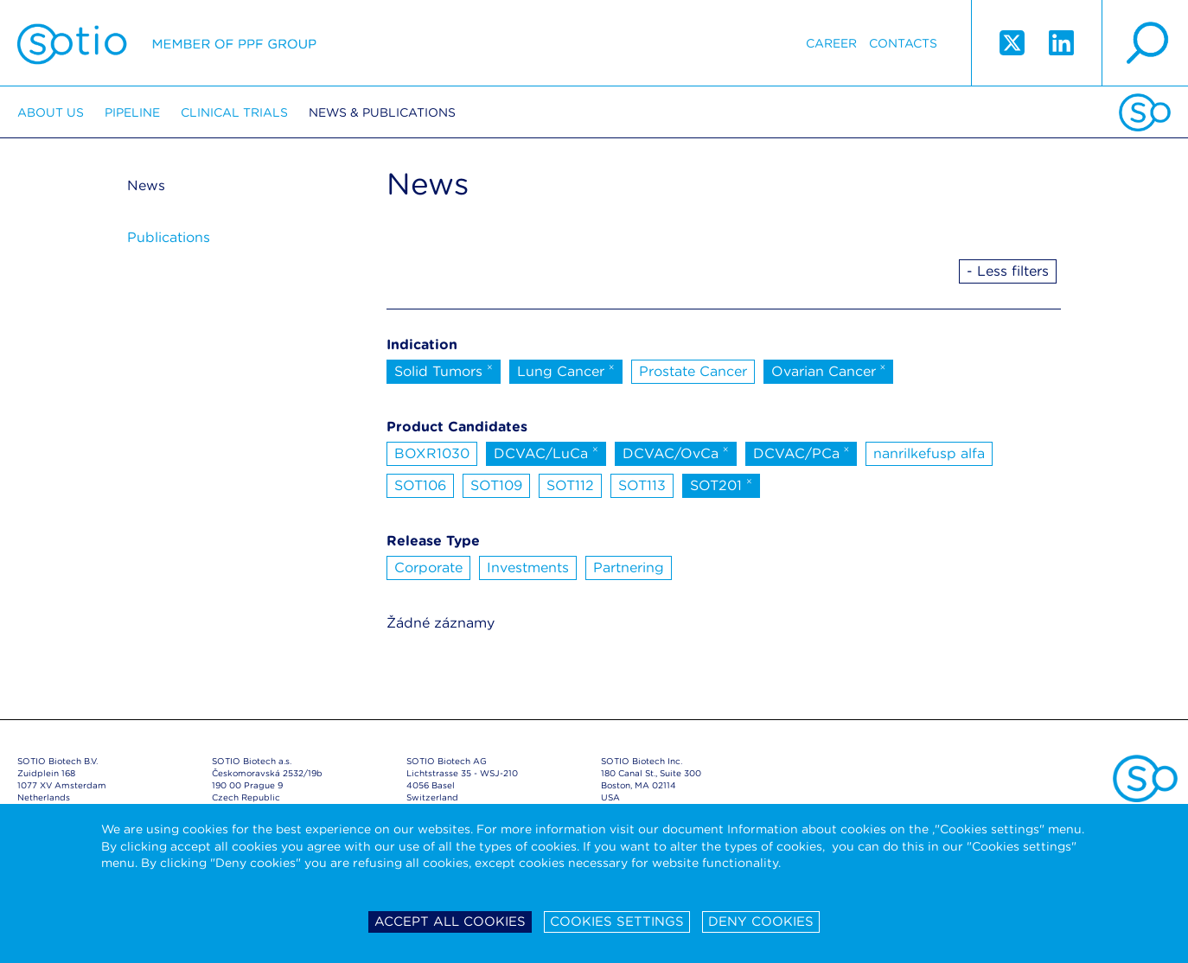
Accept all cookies (450, 921)
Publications (168, 237)
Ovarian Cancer (828, 369)
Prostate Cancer (693, 371)
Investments (528, 567)
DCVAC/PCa (801, 452)
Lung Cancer (566, 369)
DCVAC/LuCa (546, 452)
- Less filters (1008, 271)
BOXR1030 (431, 453)
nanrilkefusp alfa (929, 453)
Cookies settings (617, 921)
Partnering (628, 567)
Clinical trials (234, 112)
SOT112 (570, 485)
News (146, 185)
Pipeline (132, 112)
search (1145, 43)
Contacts (903, 43)
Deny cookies (761, 921)
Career (831, 43)
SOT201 (721, 484)
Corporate (428, 567)
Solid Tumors (443, 369)
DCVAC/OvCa (676, 452)
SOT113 (642, 485)
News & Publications (382, 112)
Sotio (167, 43)
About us (50, 112)
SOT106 (420, 485)
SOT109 (496, 485)
